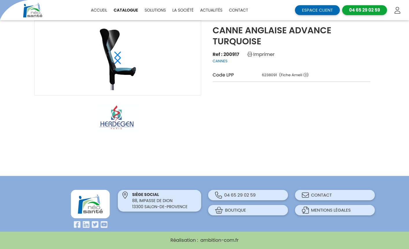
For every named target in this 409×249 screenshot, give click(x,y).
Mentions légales (326, 210)
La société (183, 10)
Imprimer (261, 54)
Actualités (211, 10)
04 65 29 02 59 (235, 195)
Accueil (99, 10)
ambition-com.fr (219, 240)
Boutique (230, 210)
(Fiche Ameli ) (294, 75)
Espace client (317, 10)
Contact (238, 10)
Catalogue (126, 10)
